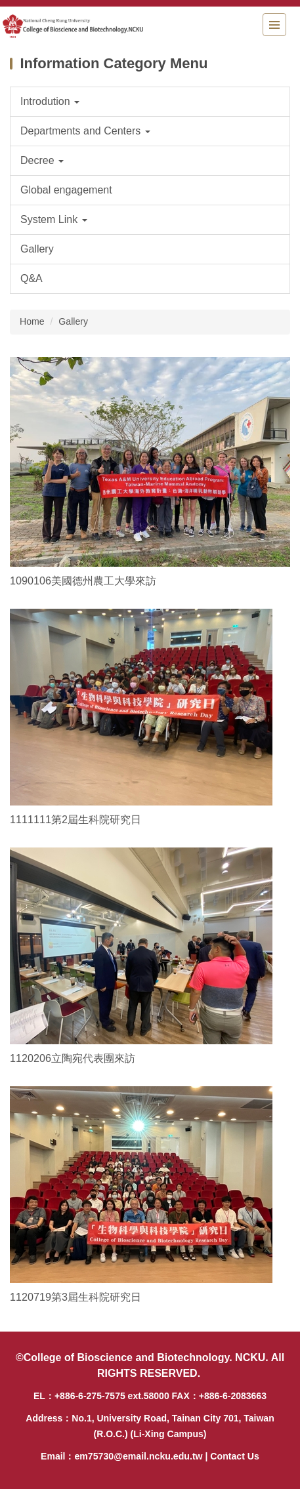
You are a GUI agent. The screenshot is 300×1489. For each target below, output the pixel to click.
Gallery (73, 321)
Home (32, 321)
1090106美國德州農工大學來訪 (83, 580)
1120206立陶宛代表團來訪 (72, 1058)
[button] (150, 101)
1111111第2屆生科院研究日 (75, 819)
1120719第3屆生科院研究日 (75, 1297)
